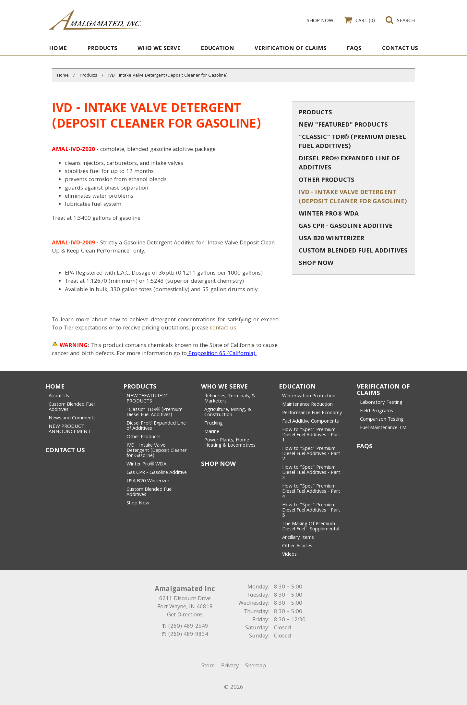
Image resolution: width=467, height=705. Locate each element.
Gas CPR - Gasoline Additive (345, 226)
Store (208, 666)
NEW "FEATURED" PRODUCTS (343, 125)
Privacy (230, 666)
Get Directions (185, 615)
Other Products (326, 180)
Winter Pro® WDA (329, 214)
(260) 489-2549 (188, 626)
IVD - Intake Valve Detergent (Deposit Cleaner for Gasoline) (353, 197)
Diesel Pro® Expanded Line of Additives (349, 163)
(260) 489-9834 (188, 634)
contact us (223, 328)
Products (315, 113)
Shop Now (316, 263)
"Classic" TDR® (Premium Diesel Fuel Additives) (352, 142)
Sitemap (255, 666)
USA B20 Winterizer (331, 239)
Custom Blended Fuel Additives (353, 251)
